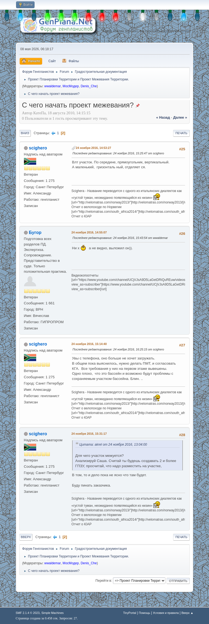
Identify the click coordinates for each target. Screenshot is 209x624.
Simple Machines (52, 612)
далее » (180, 117)
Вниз (25, 133)
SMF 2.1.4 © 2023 (28, 612)
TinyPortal (129, 612)
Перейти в (103, 581)
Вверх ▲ (187, 612)
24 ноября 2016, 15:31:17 (89, 433)
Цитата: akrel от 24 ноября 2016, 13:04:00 (113, 444)
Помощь (144, 612)
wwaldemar (52, 86)
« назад (163, 117)
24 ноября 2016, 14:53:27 (93, 147)
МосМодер (71, 86)
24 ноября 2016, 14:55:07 (89, 232)
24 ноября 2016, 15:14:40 (89, 344)
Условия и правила (166, 612)
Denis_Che (89, 86)
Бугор (35, 232)
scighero (38, 148)
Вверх (26, 537)
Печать (182, 133)
